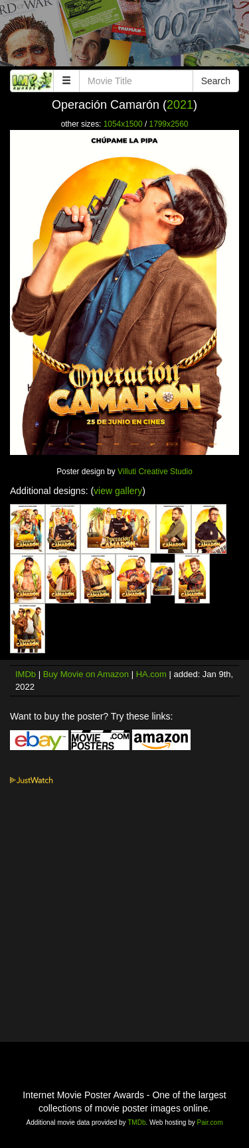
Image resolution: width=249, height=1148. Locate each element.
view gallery (118, 490)
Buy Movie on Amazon (86, 674)
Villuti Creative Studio (155, 471)
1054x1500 (123, 124)
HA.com (151, 674)
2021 (180, 104)
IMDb (25, 674)
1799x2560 (169, 124)
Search (215, 81)
